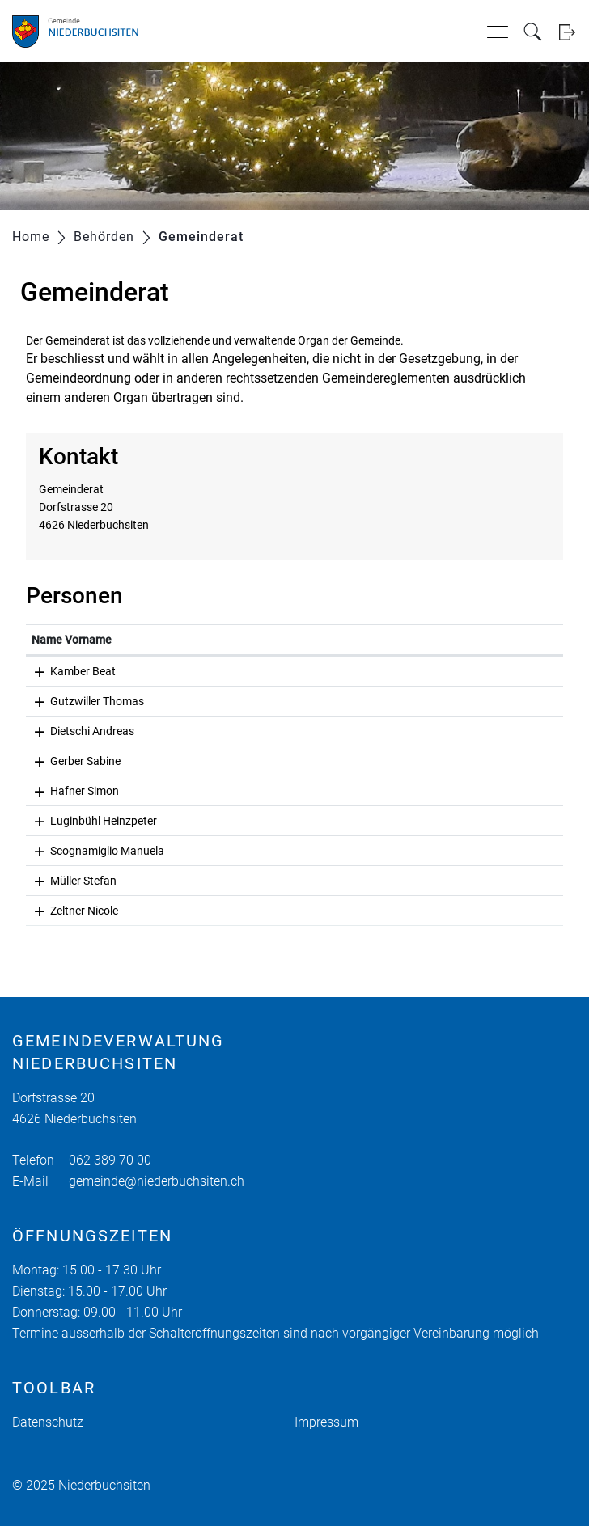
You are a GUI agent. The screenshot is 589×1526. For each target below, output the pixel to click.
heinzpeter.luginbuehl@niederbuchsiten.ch (408, 820)
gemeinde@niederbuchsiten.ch (156, 1181)
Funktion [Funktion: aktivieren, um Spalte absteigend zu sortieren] (194, 639)
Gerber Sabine (67, 761)
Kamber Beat (64, 671)
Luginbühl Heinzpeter (85, 820)
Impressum (326, 1422)
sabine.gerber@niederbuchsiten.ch (389, 761)
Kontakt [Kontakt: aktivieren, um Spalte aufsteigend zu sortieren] (322, 639)
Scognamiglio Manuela (89, 850)
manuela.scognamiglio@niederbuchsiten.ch (412, 850)
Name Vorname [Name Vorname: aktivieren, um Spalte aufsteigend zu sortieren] (72, 639)
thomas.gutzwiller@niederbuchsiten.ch (400, 701)
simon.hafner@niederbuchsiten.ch (388, 790)
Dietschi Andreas (74, 731)
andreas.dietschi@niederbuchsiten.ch (396, 731)
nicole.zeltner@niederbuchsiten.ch (388, 910)
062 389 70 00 (110, 1160)
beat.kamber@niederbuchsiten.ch (387, 671)
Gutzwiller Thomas (78, 701)
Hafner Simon (66, 790)
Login (567, 32)
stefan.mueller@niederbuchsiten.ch (391, 880)
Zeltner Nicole (66, 910)
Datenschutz (47, 1422)
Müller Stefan (65, 880)
